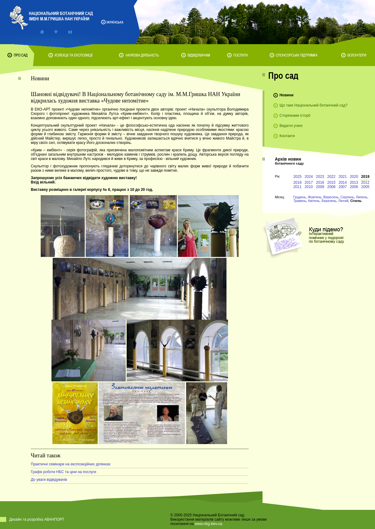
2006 (354, 187)
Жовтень (315, 197)
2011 (297, 187)
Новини (286, 95)
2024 (309, 176)
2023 (320, 176)
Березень (329, 201)
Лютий (343, 201)
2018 (297, 182)
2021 (343, 176)
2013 (354, 182)
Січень (356, 201)
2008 (331, 187)
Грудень (299, 197)
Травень (299, 201)
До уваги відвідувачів (49, 479)
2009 (320, 187)
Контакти (287, 136)
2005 (365, 187)
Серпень (347, 197)
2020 (354, 176)
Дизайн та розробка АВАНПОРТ (36, 519)
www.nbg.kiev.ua (208, 524)
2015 (331, 182)
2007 (343, 187)
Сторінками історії (295, 115)
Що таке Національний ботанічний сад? (313, 105)
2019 (365, 176)
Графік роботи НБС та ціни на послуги (63, 472)
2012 (365, 182)
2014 (343, 182)
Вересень (331, 197)
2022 (331, 176)
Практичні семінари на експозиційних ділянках (71, 464)
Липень (361, 197)
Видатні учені (290, 126)
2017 (309, 182)
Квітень (314, 201)
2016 (320, 182)
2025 (297, 176)
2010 (309, 187)
